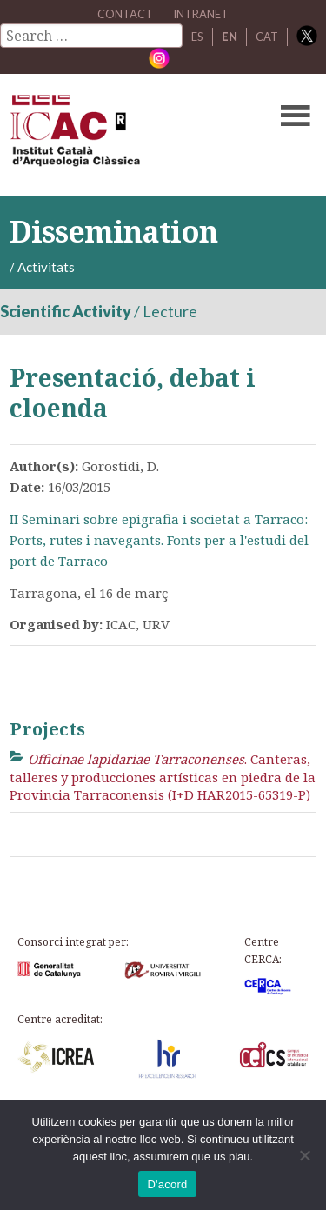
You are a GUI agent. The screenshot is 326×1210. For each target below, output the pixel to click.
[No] (304, 1155)
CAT (267, 36)
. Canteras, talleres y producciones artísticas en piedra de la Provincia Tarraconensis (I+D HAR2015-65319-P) (163, 776)
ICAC (130, 135)
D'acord (167, 1184)
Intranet (201, 14)
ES (197, 36)
